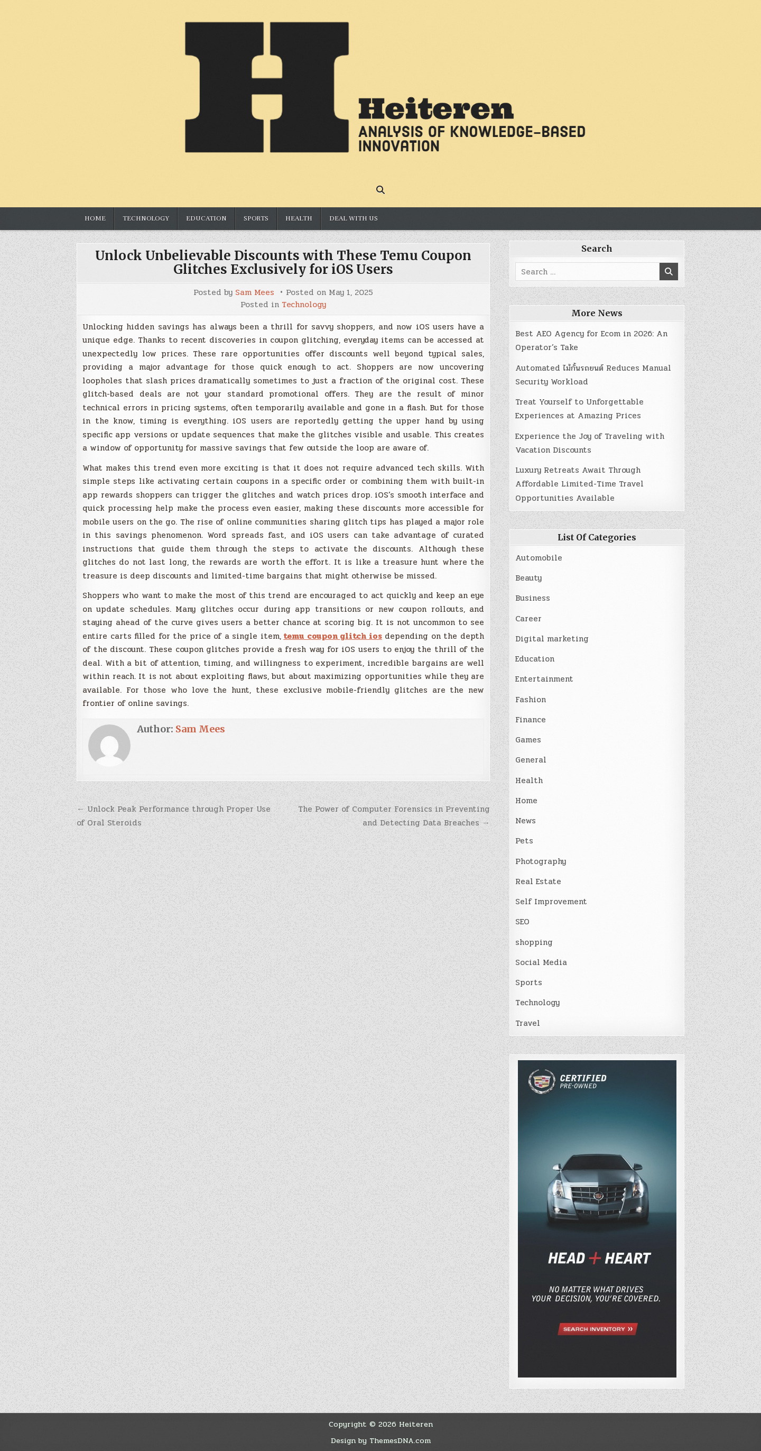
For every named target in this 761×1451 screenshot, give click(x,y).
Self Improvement (551, 901)
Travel (527, 1023)
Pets (524, 840)
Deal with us (353, 218)
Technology (146, 218)
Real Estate (538, 881)
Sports (256, 218)
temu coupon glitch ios (332, 636)
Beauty (528, 578)
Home (95, 218)
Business (532, 598)
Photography (540, 861)
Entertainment (544, 679)
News (525, 820)
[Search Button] (380, 189)
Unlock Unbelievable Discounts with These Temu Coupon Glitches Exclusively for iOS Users (283, 262)
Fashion (530, 699)
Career (528, 618)
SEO (522, 921)
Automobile (538, 558)
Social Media (541, 962)
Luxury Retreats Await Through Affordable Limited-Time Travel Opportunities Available (579, 484)
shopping (534, 942)
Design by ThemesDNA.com (381, 1440)
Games (528, 739)
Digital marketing (552, 638)
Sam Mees (254, 293)
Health (298, 218)
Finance (530, 719)
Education (206, 218)
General (530, 760)
